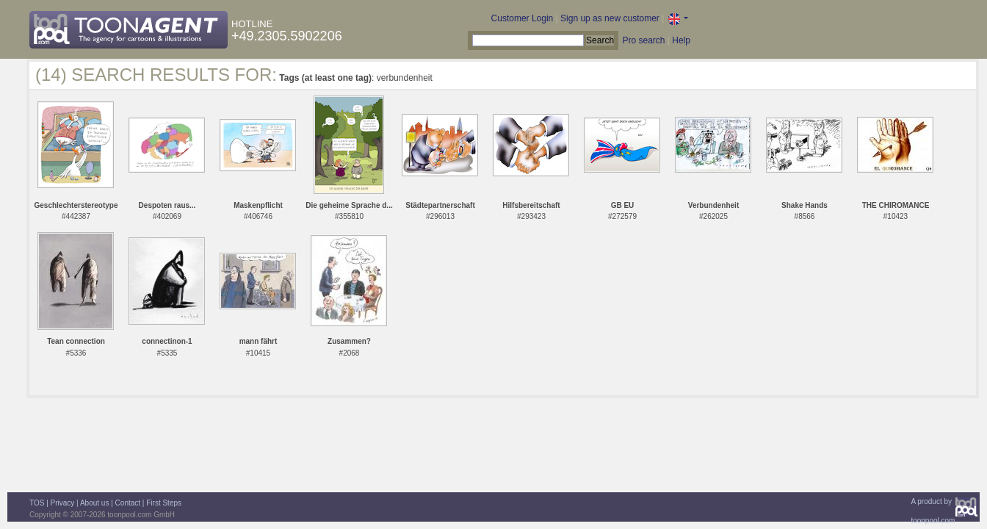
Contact (127, 503)
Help (681, 40)
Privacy (63, 503)
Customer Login (522, 18)
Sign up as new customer (609, 18)
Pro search (643, 40)
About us (94, 503)
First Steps (163, 503)
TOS (36, 503)
